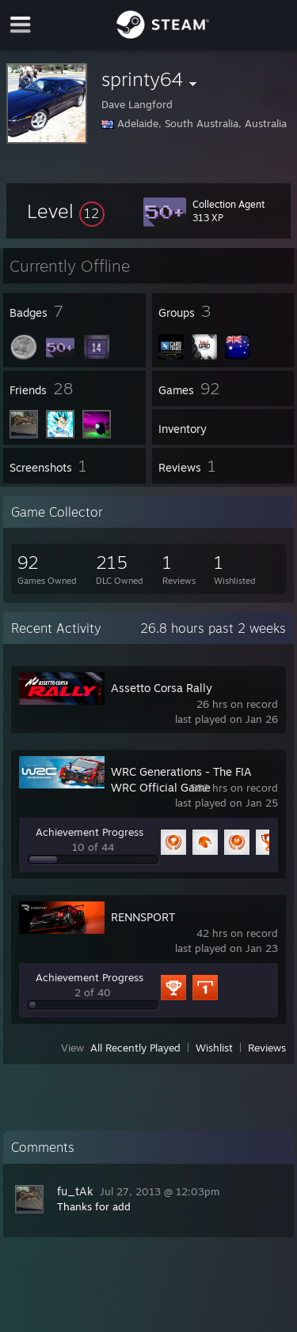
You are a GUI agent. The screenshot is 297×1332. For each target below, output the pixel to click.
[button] (66, 211)
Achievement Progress (89, 832)
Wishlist (214, 1047)
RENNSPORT (143, 917)
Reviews (267, 1047)
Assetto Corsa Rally (161, 687)
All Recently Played (135, 1047)
